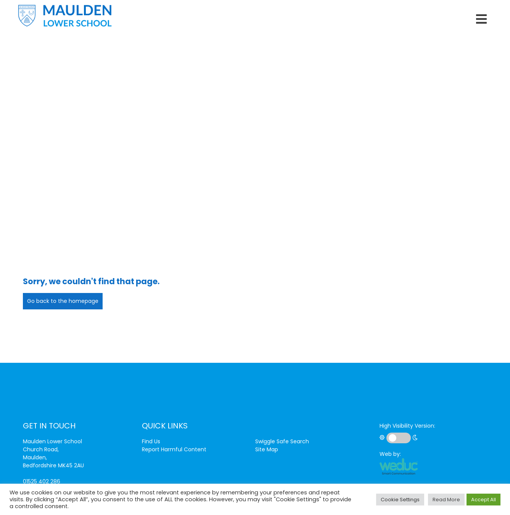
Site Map (266, 449)
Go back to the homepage (62, 301)
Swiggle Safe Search (282, 441)
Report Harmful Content (174, 449)
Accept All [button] (483, 499)
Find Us (151, 441)
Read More (446, 499)
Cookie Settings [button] (400, 499)
